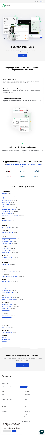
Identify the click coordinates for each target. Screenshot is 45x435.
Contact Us (4, 411)
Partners (26, 399)
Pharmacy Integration (7, 399)
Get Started (22, 55)
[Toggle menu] (42, 5)
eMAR (3, 394)
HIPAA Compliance (28, 409)
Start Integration (22, 365)
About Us (4, 409)
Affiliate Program (28, 397)
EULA (25, 416)
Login (41, 1)
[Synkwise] (6, 5)
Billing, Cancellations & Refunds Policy (32, 414)
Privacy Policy (27, 411)
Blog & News (27, 394)
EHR (3, 397)
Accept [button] (14, 430)
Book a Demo (5, 402)
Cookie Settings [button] (7, 430)
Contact (36, 1)
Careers (3, 414)
